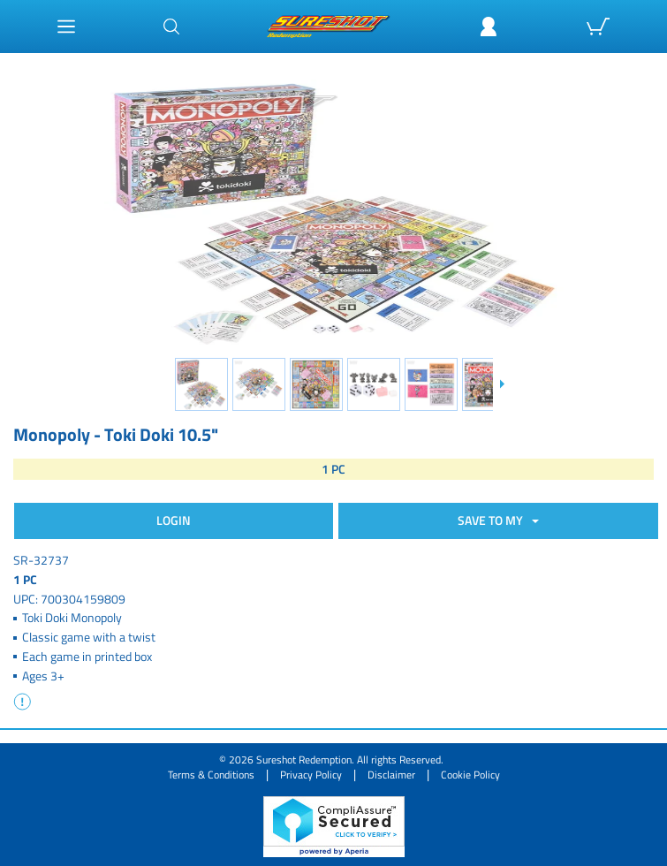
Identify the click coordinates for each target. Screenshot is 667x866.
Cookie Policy (470, 774)
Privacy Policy (311, 774)
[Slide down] (501, 384)
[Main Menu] (66, 26)
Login (173, 520)
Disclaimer (391, 774)
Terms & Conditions (211, 774)
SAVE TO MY (493, 520)
